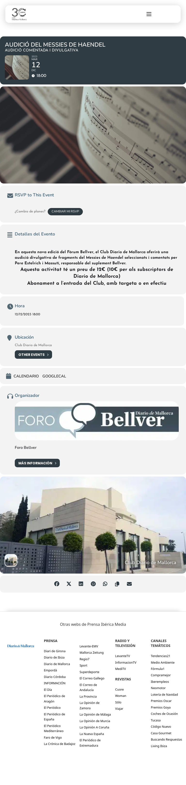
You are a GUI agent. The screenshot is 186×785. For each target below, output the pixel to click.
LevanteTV (122, 656)
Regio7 (84, 659)
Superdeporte (89, 672)
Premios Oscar (161, 701)
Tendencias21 (160, 656)
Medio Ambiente (163, 662)
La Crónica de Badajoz (59, 744)
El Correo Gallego (91, 678)
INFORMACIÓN (54, 683)
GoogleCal (54, 376)
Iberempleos (160, 681)
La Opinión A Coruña (94, 727)
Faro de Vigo (53, 737)
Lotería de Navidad (164, 694)
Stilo (118, 702)
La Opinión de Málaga (95, 714)
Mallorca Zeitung (91, 652)
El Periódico (52, 707)
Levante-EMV (88, 646)
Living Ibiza (159, 746)
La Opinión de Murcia (94, 721)
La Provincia (88, 696)
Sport (83, 665)
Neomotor (158, 688)
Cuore (119, 689)
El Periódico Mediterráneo (53, 728)
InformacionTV (126, 662)
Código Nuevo (161, 726)
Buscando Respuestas (166, 739)
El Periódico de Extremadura (90, 742)
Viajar (119, 708)
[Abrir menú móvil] (149, 14)
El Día (48, 689)
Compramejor (161, 675)
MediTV (120, 669)
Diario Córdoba (55, 677)
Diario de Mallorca (57, 664)
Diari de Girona (54, 651)
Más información (37, 463)
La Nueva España (91, 734)
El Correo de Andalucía (88, 687)
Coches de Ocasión (164, 713)
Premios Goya (161, 707)
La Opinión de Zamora (89, 705)
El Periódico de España (54, 716)
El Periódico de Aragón (54, 698)
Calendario (26, 376)
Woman (120, 695)
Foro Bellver (26, 447)
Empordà (50, 670)
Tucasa (156, 720)
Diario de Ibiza (54, 657)
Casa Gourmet (161, 733)
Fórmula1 (158, 669)
